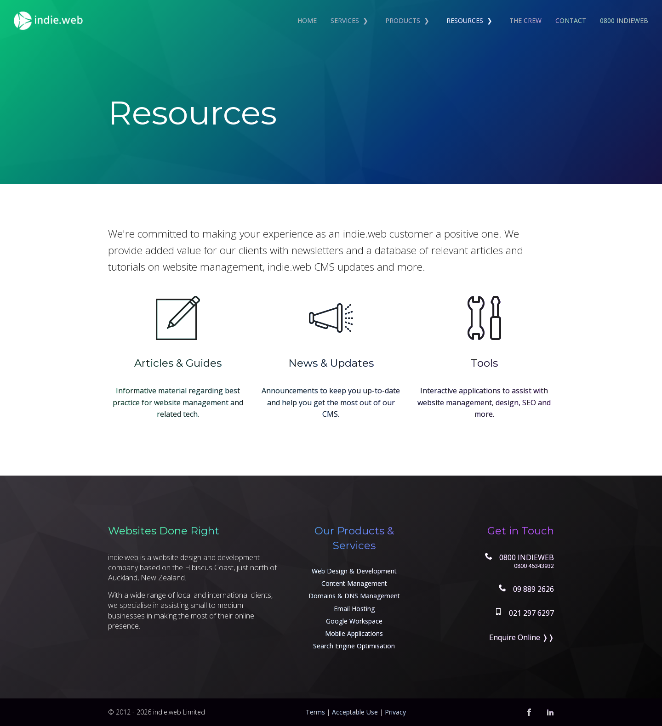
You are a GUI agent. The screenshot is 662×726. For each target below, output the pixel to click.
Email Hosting (354, 608)
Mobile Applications (354, 633)
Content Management (354, 583)
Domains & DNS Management (354, 595)
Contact (570, 20)
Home (307, 20)
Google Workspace (354, 621)
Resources (464, 20)
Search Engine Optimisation (354, 645)
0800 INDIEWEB (624, 20)
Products (402, 20)
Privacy (395, 712)
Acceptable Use (355, 712)
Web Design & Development (354, 571)
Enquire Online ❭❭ (521, 637)
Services (345, 20)
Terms (315, 712)
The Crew (525, 20)
